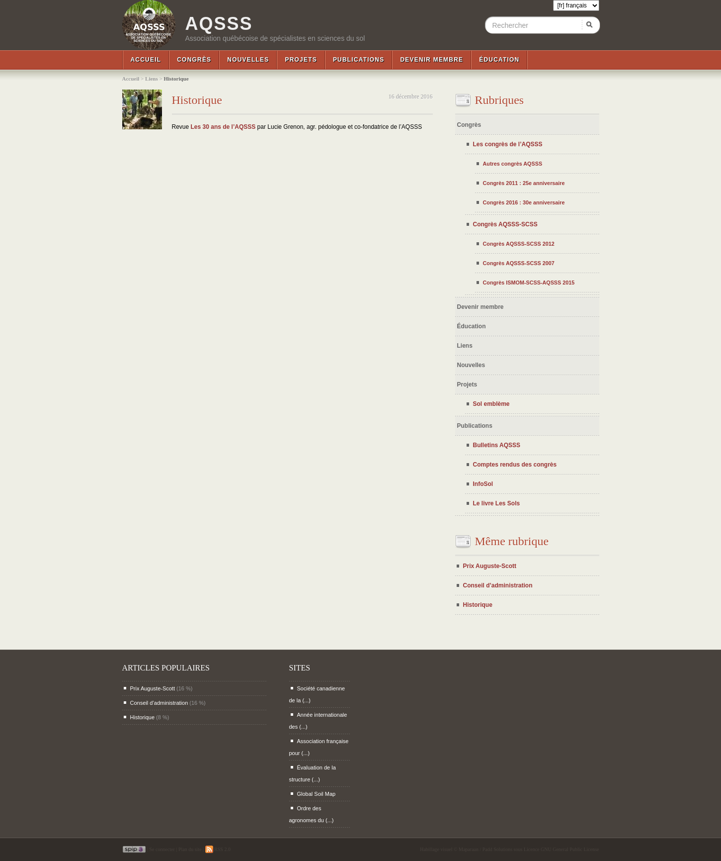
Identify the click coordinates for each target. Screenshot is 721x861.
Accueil (146, 59)
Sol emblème (491, 403)
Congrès (194, 59)
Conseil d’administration (498, 585)
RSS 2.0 (218, 849)
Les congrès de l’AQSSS (508, 144)
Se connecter (162, 849)
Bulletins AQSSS (497, 445)
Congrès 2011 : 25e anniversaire (524, 183)
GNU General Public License (570, 849)
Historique (197, 100)
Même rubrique (512, 541)
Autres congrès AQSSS (513, 164)
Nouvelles (248, 59)
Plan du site (190, 849)
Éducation (499, 59)
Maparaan (469, 849)
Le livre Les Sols (496, 503)
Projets (301, 59)
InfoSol (483, 483)
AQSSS (219, 24)
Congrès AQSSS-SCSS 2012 (519, 244)
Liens (151, 79)
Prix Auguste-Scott (490, 566)
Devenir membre (431, 59)
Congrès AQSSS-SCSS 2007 (519, 263)
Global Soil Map (316, 794)
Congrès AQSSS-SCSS (505, 224)
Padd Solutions (497, 849)
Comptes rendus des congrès (515, 464)
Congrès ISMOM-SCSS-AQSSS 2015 (529, 283)
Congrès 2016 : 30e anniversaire (524, 202)
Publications (359, 59)
